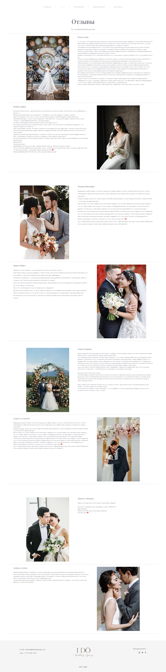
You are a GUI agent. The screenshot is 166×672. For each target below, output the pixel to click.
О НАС (62, 7)
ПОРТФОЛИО (79, 7)
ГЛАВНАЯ (47, 7)
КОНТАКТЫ (118, 7)
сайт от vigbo (83, 667)
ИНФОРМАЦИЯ (99, 7)
